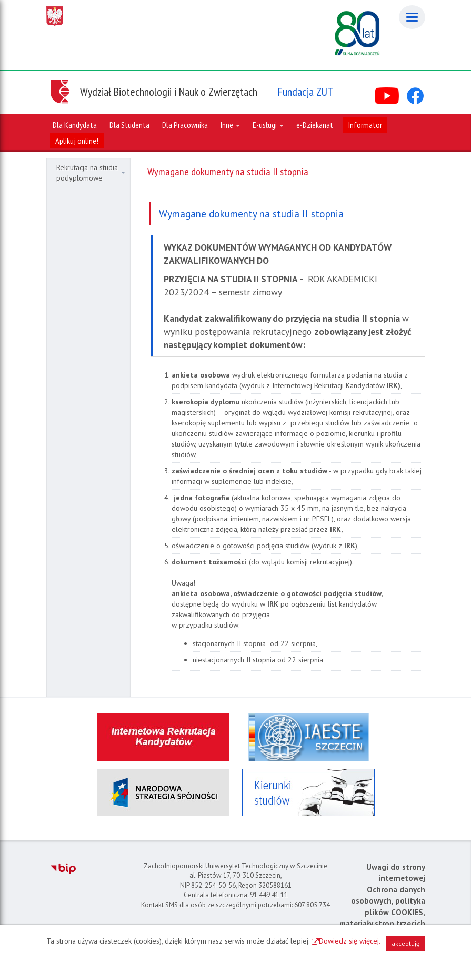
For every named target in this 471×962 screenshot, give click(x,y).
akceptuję (405, 943)
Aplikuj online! (76, 140)
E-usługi (268, 125)
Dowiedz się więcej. (349, 941)
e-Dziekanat (314, 125)
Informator (365, 125)
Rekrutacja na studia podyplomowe (90, 173)
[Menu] (412, 17)
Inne (230, 125)
